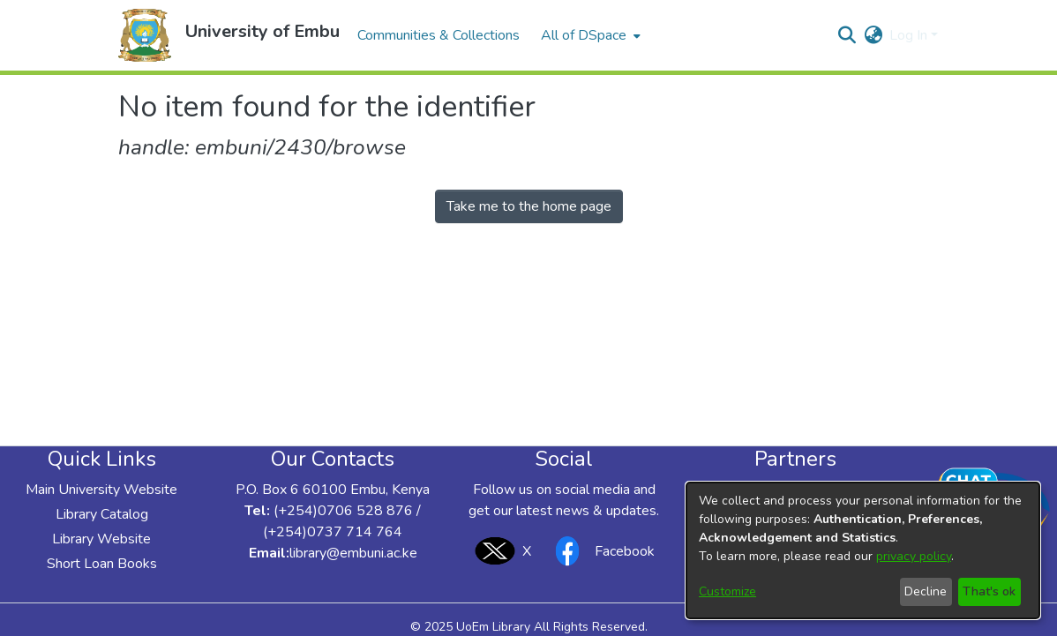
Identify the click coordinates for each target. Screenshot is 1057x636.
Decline (925, 591)
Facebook (600, 550)
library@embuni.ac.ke (353, 553)
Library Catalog (102, 514)
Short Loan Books (102, 563)
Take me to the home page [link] (528, 206)
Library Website (101, 539)
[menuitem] (589, 35)
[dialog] (862, 550)
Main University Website (101, 489)
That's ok (989, 591)
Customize (727, 591)
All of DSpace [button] (583, 35)
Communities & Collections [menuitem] (438, 35)
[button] (144, 35)
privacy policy (913, 556)
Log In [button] (910, 35)
